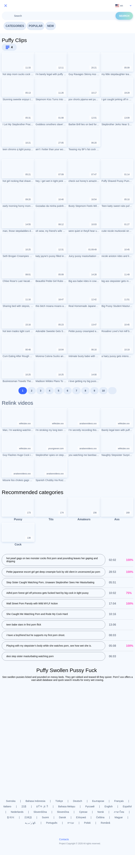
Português (51, 822)
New (50, 25)
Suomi (45, 817)
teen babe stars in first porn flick (23, 625)
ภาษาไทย (119, 811)
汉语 (23, 806)
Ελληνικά (81, 817)
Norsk (100, 811)
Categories (15, 25)
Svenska (10, 801)
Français (119, 801)
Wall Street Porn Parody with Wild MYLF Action (32, 603)
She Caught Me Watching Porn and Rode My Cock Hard (37, 614)
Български (98, 801)
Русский (89, 806)
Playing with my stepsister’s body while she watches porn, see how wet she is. (49, 646)
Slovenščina (40, 811)
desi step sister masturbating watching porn (30, 656)
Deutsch (77, 801)
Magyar (119, 817)
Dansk (62, 817)
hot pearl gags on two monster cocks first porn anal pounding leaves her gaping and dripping (52, 560)
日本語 (28, 817)
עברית (71, 822)
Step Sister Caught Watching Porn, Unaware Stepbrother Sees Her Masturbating (50, 582)
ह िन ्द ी (42, 806)
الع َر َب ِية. (30, 822)
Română (105, 822)
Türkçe (59, 801)
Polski (87, 822)
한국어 (10, 817)
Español (127, 806)
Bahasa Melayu (66, 806)
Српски (83, 811)
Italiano (7, 806)
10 (103, 390)
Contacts (64, 839)
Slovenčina (63, 811)
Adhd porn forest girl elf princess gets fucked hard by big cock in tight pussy (47, 593)
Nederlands (17, 811)
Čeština (100, 817)
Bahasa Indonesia (35, 801)
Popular (36, 25)
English (109, 806)
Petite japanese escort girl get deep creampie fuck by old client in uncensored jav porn (53, 572)
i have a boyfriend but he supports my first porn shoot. (35, 635)
